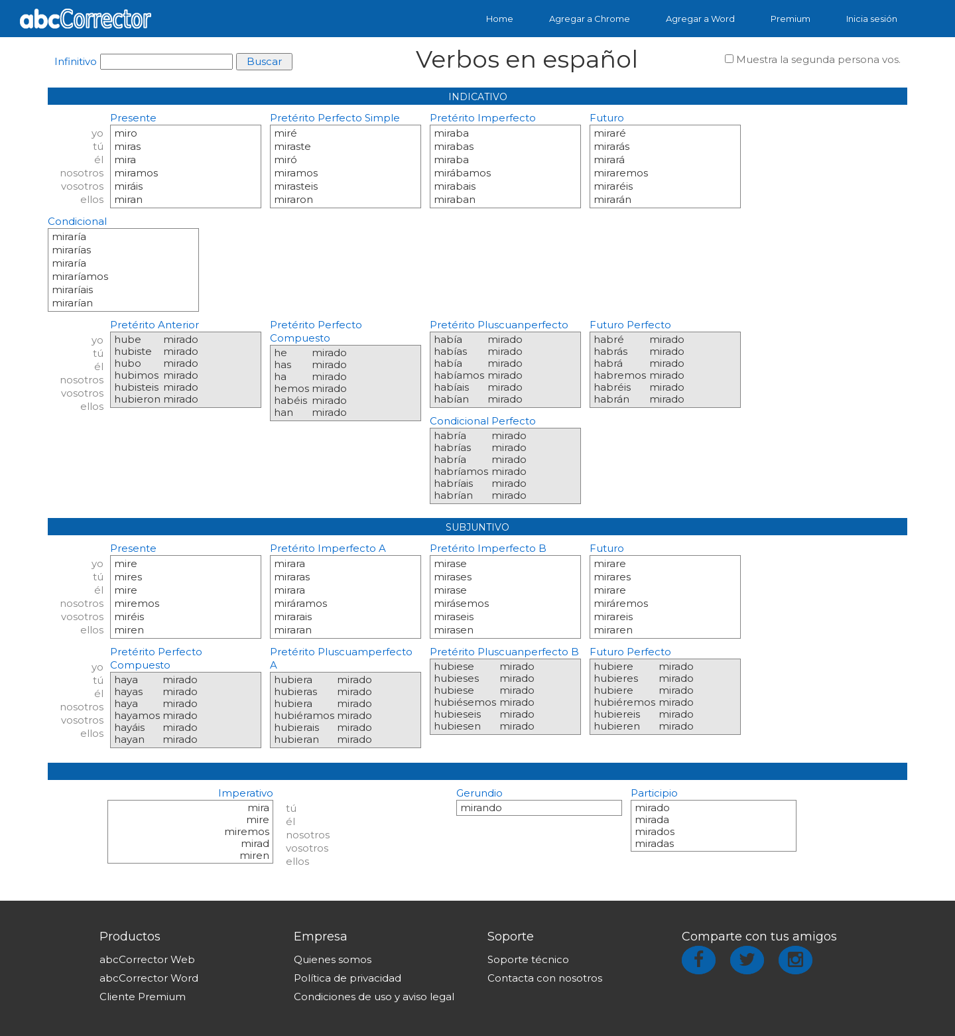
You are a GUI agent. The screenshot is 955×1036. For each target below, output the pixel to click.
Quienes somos (332, 959)
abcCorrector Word (148, 978)
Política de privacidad (347, 978)
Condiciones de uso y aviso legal (374, 996)
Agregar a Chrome (589, 18)
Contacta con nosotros (544, 978)
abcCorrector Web (147, 959)
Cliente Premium (142, 996)
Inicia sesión (871, 18)
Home (499, 18)
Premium (790, 18)
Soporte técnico (528, 959)
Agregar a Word (700, 18)
